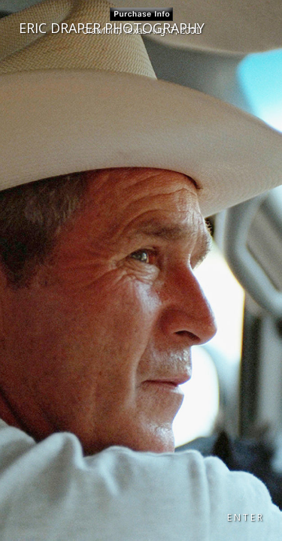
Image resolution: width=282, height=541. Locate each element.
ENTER (246, 517)
